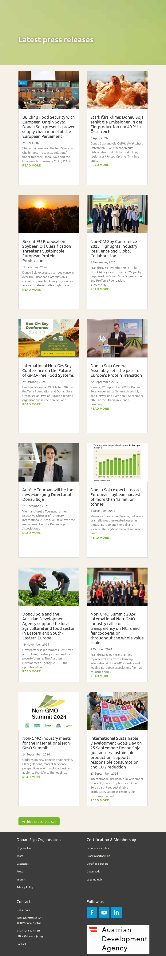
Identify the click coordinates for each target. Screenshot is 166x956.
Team (20, 855)
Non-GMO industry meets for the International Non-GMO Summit (46, 743)
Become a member (98, 848)
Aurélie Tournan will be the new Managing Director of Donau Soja (47, 494)
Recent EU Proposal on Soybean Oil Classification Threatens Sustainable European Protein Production (46, 251)
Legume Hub (94, 879)
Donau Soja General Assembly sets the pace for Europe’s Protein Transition (116, 370)
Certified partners (97, 863)
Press (20, 871)
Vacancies (23, 863)
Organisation (24, 848)
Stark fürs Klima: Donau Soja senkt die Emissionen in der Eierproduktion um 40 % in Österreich (117, 124)
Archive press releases (39, 821)
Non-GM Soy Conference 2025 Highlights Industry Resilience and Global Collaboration (113, 248)
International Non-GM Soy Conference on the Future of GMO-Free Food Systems (48, 370)
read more (31, 165)
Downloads (93, 871)
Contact (21, 943)
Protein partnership (98, 855)
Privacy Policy (25, 887)
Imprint (21, 879)
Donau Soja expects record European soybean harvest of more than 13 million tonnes (115, 496)
